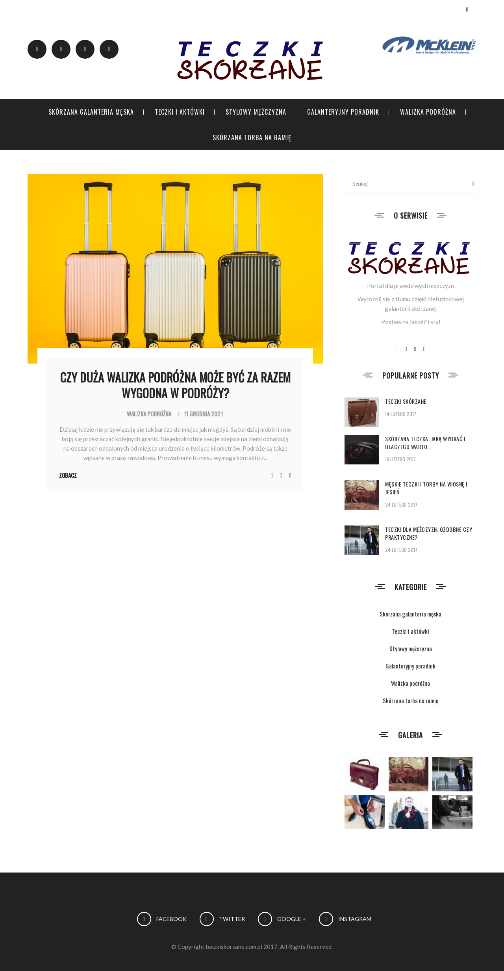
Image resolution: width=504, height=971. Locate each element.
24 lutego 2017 (401, 504)
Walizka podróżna (428, 112)
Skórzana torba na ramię (252, 137)
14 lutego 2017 (400, 413)
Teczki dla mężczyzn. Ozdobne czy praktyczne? (428, 533)
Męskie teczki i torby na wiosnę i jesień (426, 488)
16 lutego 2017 (400, 459)
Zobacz (68, 475)
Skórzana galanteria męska (91, 112)
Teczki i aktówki (180, 112)
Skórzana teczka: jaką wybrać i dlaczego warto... (425, 442)
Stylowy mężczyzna (256, 112)
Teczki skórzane (405, 401)
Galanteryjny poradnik (343, 112)
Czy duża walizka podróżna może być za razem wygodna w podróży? (175, 385)
